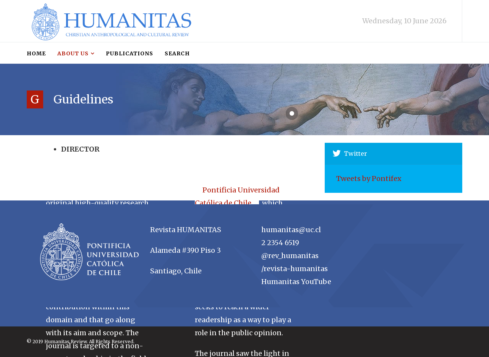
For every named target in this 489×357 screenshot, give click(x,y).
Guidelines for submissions (75, 143)
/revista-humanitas (294, 268)
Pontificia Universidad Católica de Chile (237, 196)
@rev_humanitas (290, 255)
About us (73, 53)
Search (177, 53)
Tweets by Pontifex (369, 178)
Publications (129, 53)
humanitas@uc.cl (291, 229)
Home (36, 53)
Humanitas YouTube (296, 281)
